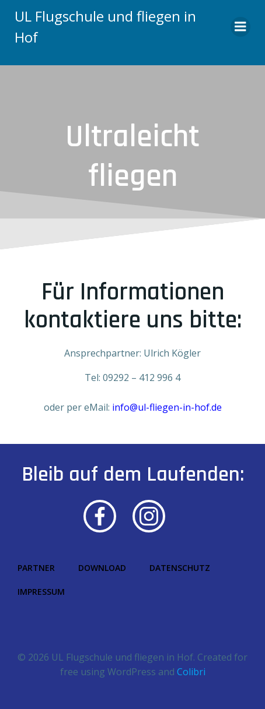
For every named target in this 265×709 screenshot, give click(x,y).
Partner (36, 567)
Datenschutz (179, 567)
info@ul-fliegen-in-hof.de (167, 407)
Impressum (41, 591)
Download (102, 567)
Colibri (191, 671)
